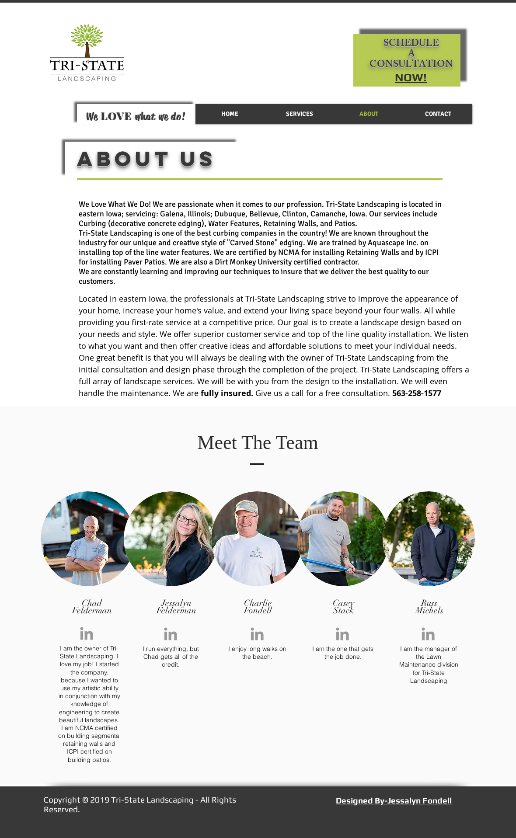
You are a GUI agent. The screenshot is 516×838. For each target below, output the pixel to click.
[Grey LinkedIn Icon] (86, 633)
